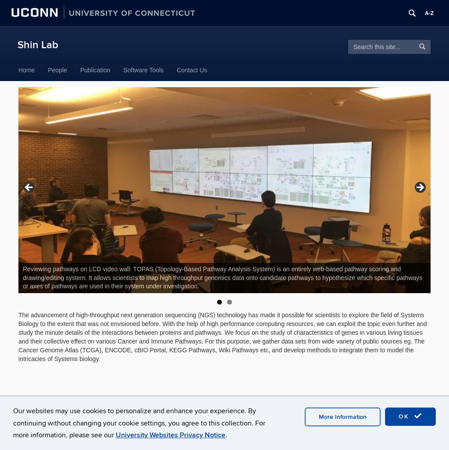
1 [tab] (219, 302)
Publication (95, 70)
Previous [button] (29, 188)
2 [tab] (229, 302)
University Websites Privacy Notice (170, 435)
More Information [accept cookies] (343, 417)
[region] (224, 190)
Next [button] (419, 188)
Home (26, 70)
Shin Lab (38, 45)
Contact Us (192, 70)
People (57, 70)
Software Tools (143, 70)
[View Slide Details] (224, 190)
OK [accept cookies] (410, 416)
